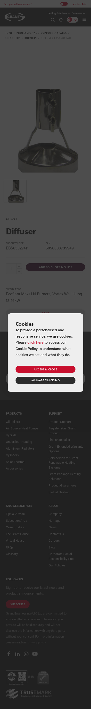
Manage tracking (45, 380)
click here (35, 342)
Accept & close (45, 369)
